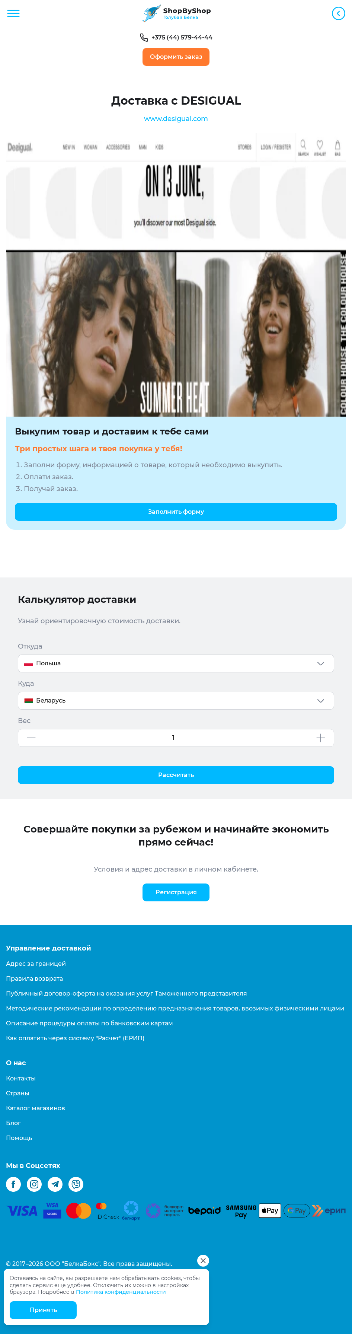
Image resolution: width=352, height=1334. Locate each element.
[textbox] (176, 663)
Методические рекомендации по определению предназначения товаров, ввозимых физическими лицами (175, 1008)
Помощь (19, 1138)
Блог (13, 1123)
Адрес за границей (36, 963)
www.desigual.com (176, 119)
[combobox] (176, 663)
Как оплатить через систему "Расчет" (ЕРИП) (75, 1038)
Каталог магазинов (35, 1108)
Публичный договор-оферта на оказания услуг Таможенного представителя (126, 993)
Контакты (21, 1078)
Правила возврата (34, 978)
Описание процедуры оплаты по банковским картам (89, 1023)
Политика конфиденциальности (121, 1292)
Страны (17, 1093)
